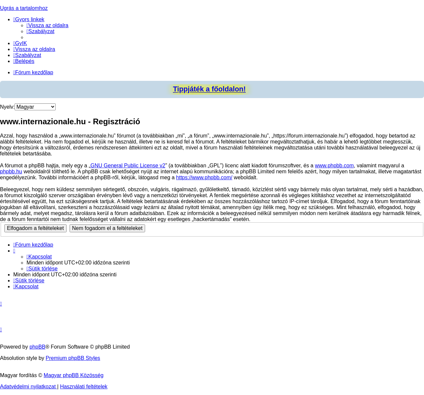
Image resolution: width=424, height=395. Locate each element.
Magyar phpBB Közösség (74, 375)
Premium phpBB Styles (73, 358)
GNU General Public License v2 (127, 165)
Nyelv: (7, 107)
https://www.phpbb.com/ (204, 177)
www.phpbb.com (334, 165)
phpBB (37, 347)
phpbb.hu (11, 171)
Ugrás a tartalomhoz (24, 8)
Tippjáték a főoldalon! (209, 89)
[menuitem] (47, 25)
